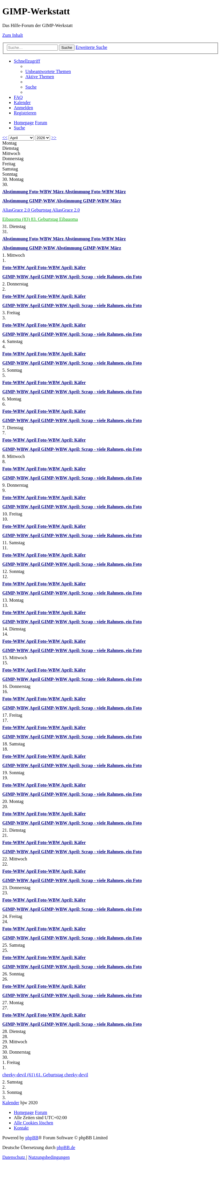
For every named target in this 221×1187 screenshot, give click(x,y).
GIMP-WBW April (21, 276)
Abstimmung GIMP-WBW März (88, 200)
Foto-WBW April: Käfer (61, 267)
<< (4, 137)
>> (53, 137)
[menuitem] (48, 71)
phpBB (31, 1137)
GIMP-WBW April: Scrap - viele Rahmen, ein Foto (91, 276)
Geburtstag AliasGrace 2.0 (55, 210)
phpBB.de (66, 1147)
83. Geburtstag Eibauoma (54, 219)
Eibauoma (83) (16, 219)
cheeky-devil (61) (19, 1074)
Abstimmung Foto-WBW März (33, 191)
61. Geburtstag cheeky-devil (62, 1074)
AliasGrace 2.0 (16, 210)
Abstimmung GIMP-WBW (29, 200)
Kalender (10, 1102)
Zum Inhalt (12, 35)
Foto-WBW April (19, 267)
